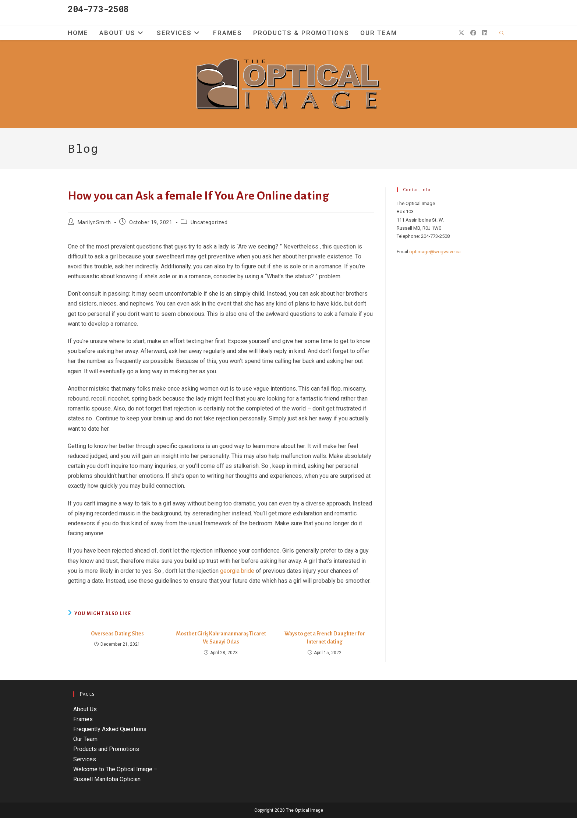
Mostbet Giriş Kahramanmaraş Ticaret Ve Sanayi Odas (221, 638)
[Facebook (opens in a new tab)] (473, 33)
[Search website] (501, 33)
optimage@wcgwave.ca (435, 251)
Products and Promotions (106, 748)
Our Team (85, 739)
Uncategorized (209, 222)
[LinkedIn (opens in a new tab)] (484, 33)
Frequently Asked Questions (109, 729)
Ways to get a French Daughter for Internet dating (324, 638)
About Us (85, 709)
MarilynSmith (94, 222)
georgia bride (237, 570)
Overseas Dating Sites (117, 634)
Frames (83, 719)
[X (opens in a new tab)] (461, 33)
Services (84, 759)
